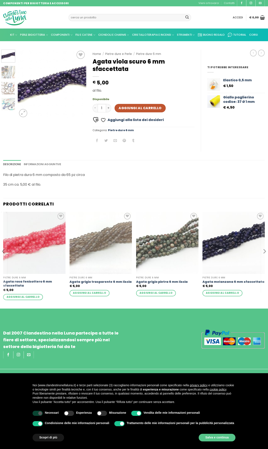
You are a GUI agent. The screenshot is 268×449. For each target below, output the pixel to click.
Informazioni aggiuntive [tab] (42, 164)
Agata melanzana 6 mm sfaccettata (233, 282)
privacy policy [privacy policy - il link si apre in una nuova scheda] (199, 385)
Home (97, 54)
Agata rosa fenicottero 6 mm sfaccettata (27, 283)
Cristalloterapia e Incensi (153, 35)
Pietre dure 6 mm (148, 54)
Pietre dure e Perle (118, 54)
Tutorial (237, 35)
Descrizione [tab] (12, 164)
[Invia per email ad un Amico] (115, 140)
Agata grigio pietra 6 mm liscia (162, 282)
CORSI (253, 35)
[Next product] (253, 53)
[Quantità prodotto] (102, 108)
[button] (238, 17)
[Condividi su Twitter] (106, 140)
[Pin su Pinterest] (124, 140)
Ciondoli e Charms (113, 35)
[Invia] (187, 17)
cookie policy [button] (217, 389)
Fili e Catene (85, 35)
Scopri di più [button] (48, 437)
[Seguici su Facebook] (241, 3)
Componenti (61, 35)
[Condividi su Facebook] (97, 140)
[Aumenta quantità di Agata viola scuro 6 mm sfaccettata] (108, 108)
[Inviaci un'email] (260, 3)
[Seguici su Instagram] (251, 3)
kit (13, 35)
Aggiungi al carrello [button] (23, 297)
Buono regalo (211, 35)
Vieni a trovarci (208, 3)
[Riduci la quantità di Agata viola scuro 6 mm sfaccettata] (95, 108)
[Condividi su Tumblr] (133, 140)
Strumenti (186, 35)
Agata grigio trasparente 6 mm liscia (101, 282)
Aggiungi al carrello (140, 108)
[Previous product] (261, 53)
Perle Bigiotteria (34, 35)
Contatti (229, 3)
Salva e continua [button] (217, 437)
